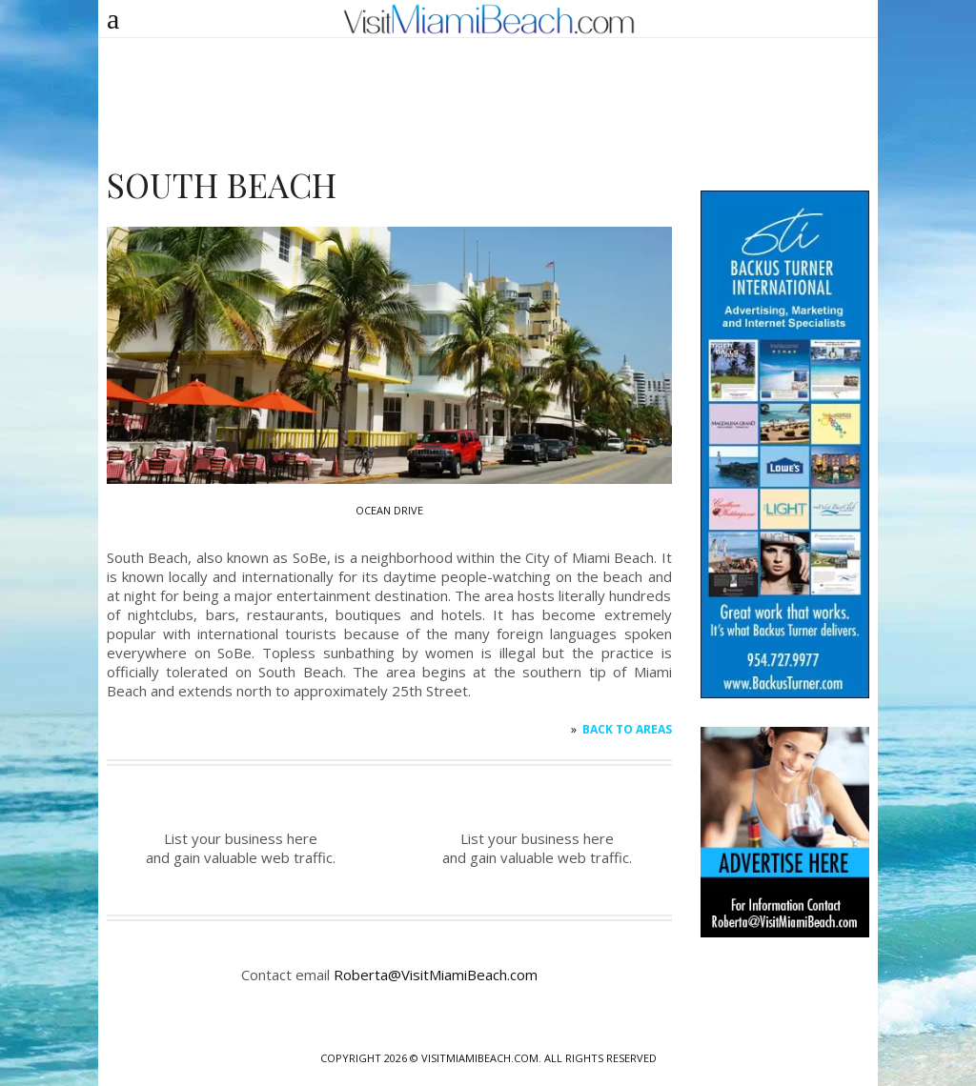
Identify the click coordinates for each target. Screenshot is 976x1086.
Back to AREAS (627, 729)
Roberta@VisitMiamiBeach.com (436, 974)
